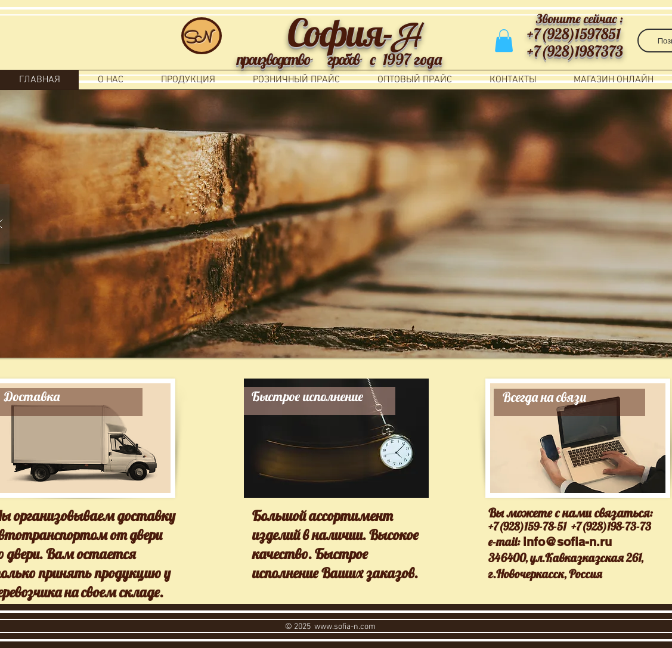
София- (340, 32)
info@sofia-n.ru (567, 542)
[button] (503, 40)
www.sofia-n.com (345, 627)
